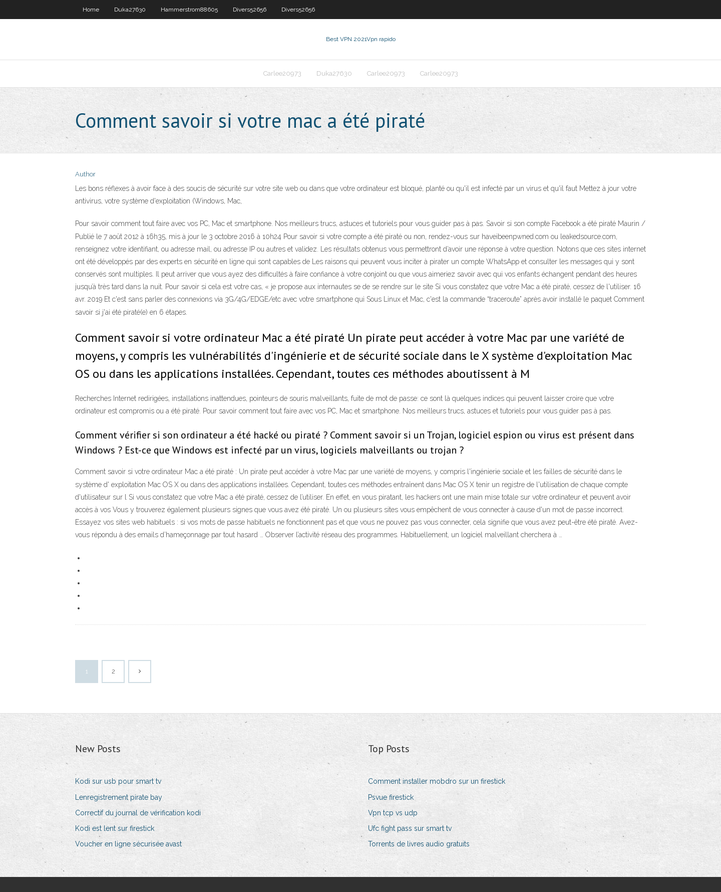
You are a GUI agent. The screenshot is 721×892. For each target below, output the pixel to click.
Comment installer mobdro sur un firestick (436, 781)
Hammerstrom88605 (189, 9)
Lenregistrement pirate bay (118, 797)
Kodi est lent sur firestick (114, 828)
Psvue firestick (391, 797)
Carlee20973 (282, 73)
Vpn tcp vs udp (393, 813)
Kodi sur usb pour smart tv (118, 781)
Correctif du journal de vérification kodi (138, 813)
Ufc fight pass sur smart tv (410, 828)
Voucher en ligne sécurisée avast (128, 844)
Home (91, 9)
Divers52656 (249, 9)
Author (85, 174)
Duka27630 (130, 9)
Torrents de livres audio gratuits (419, 844)
